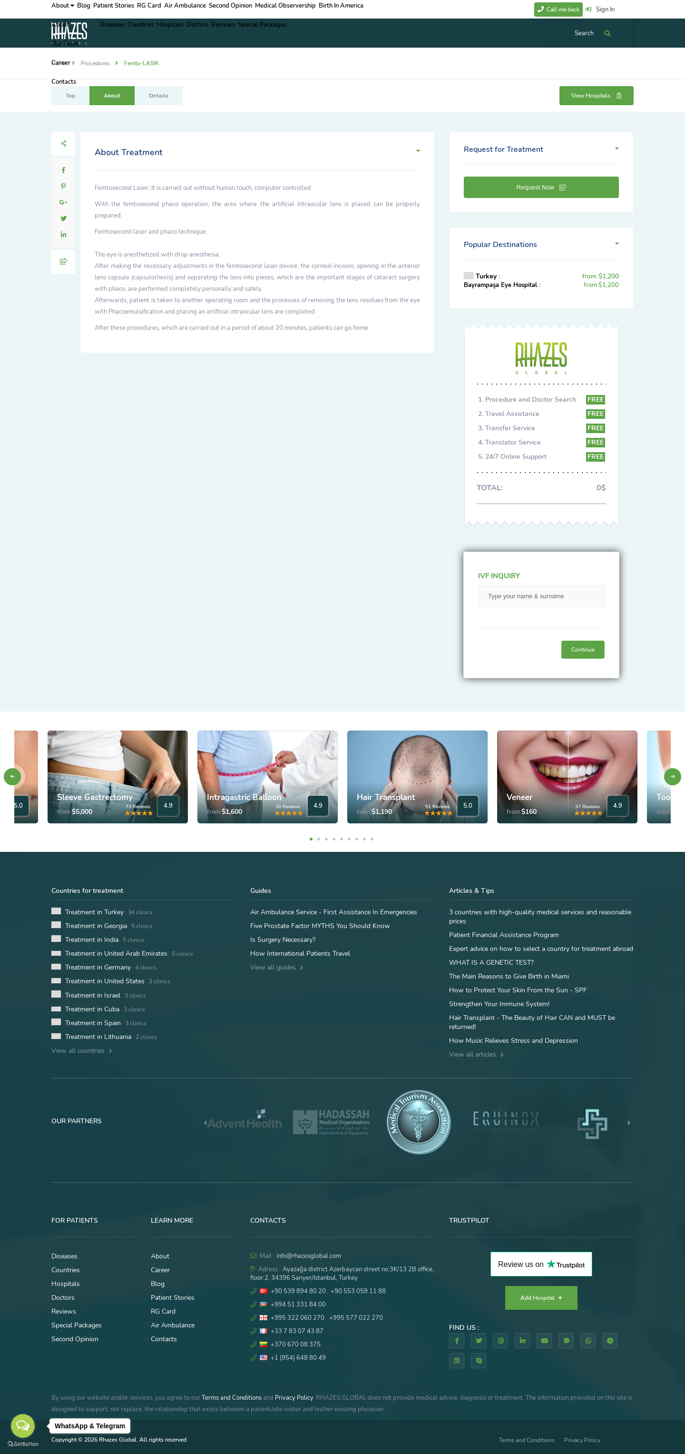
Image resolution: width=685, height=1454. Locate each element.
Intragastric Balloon (244, 797)
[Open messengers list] (23, 1426)
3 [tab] (326, 839)
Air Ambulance (221, 9)
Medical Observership (337, 9)
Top (70, 95)
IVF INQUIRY (499, 576)
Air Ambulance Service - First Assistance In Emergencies (333, 912)
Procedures (95, 63)
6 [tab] (349, 839)
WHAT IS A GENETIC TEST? (491, 962)
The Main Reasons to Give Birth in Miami (509, 976)
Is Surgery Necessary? (282, 939)
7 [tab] (356, 839)
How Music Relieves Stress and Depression (513, 1040)
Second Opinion (274, 9)
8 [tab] (364, 839)
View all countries (81, 1050)
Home (59, 63)
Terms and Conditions (232, 1398)
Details (158, 95)
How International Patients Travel (300, 953)
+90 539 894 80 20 (298, 1291)
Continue (583, 649)
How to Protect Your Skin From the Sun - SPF (518, 990)
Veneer (520, 797)
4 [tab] (334, 839)
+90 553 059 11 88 (358, 1291)
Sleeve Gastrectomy (95, 797)
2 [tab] (318, 839)
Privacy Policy (294, 1398)
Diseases (117, 33)
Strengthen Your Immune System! (499, 1004)
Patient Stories (133, 9)
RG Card (177, 9)
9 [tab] (372, 839)
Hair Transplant (386, 797)
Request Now (541, 187)
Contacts (164, 1339)
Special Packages (315, 33)
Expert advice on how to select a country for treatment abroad (541, 948)
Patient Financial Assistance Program (504, 935)
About (63, 9)
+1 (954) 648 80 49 (298, 1358)
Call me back (558, 9)
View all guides (276, 967)
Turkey (486, 276)
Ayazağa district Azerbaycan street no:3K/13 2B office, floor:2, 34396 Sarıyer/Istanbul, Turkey (342, 1273)
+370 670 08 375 (296, 1344)
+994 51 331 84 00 (298, 1304)
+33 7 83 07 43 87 (297, 1331)
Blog (94, 9)
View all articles (476, 1054)
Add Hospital (541, 1298)
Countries (155, 33)
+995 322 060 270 (297, 1318)
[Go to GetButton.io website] (23, 1444)
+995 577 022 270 (356, 1318)
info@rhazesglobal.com (308, 1256)
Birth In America (400, 9)
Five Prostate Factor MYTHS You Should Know (320, 925)
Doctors (232, 33)
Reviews (267, 33)
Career (160, 1270)
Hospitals (195, 33)
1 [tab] (311, 839)
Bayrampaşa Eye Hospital (500, 285)
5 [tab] (341, 839)
